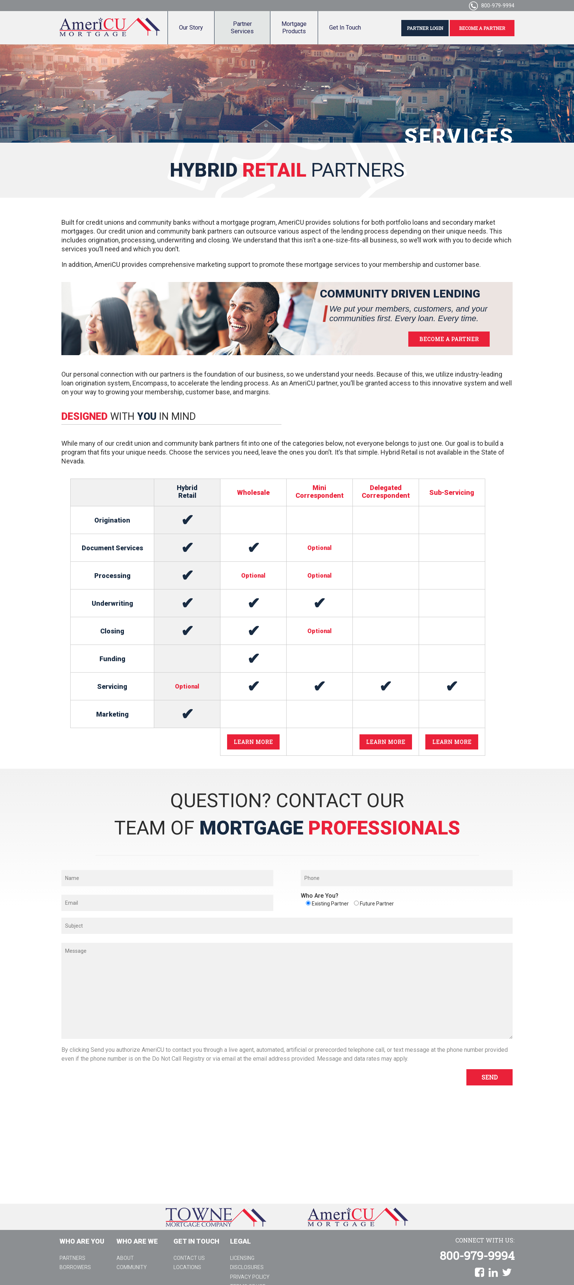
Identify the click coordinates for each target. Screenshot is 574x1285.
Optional (253, 575)
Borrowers (75, 1267)
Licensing (242, 1258)
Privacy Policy (250, 1277)
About (125, 1258)
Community (132, 1267)
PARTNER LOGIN (425, 28)
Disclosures (247, 1267)
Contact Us (189, 1258)
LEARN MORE (253, 741)
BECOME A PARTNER (482, 28)
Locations (187, 1267)
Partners (72, 1258)
